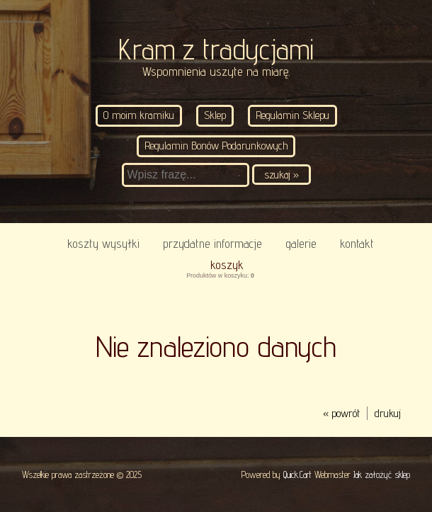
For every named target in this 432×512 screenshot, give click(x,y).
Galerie (301, 243)
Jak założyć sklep (381, 474)
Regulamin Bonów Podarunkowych (216, 145)
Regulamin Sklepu (292, 115)
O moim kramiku (138, 115)
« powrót (341, 413)
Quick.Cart (297, 474)
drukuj (388, 413)
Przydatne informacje (212, 243)
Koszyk (227, 264)
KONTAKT (357, 243)
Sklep (215, 115)
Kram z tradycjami (216, 49)
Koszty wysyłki (103, 243)
